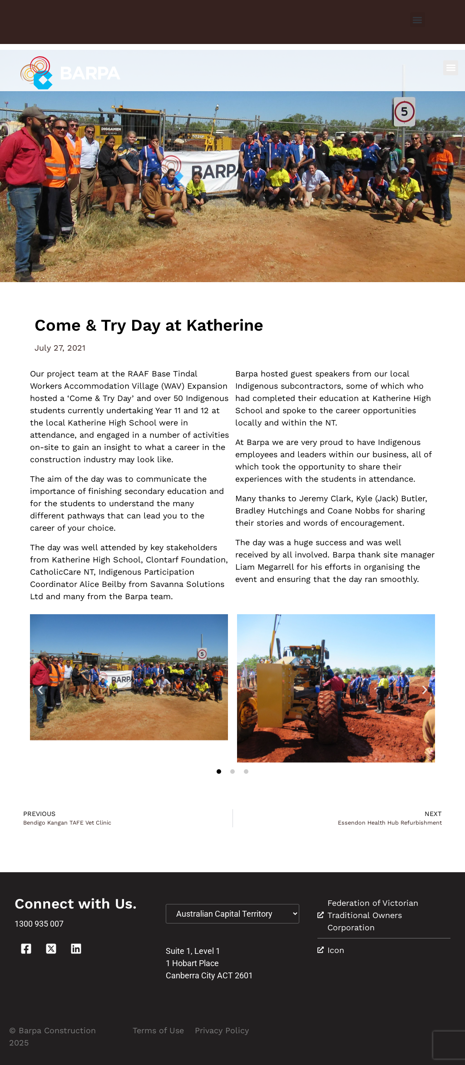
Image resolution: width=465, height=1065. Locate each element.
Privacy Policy (222, 1030)
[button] (417, 19)
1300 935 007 (39, 923)
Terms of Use (158, 1030)
